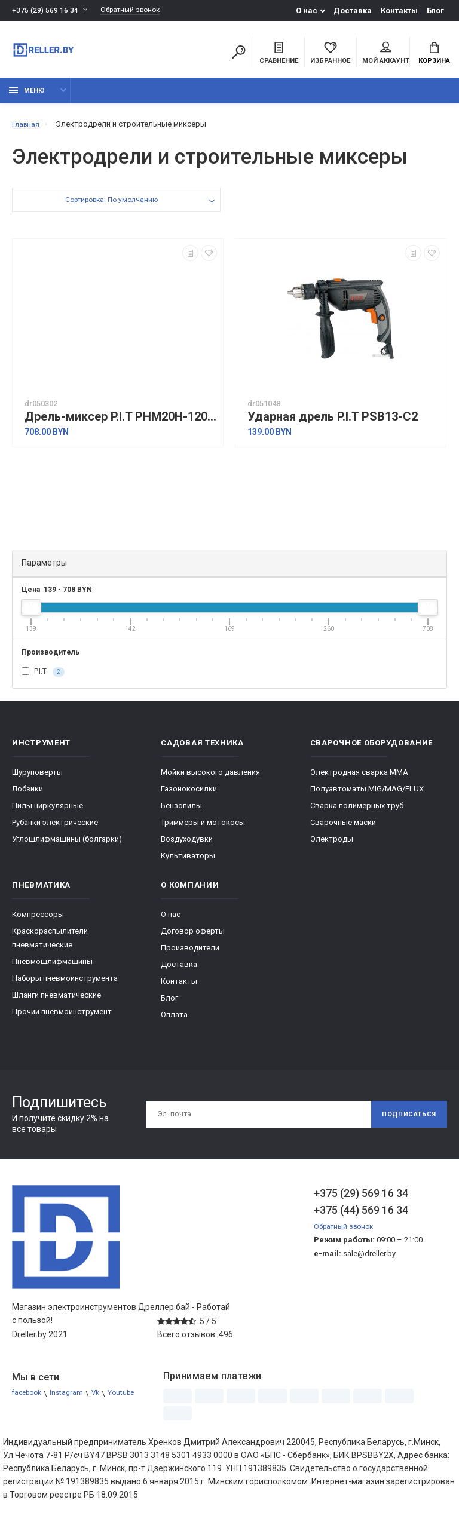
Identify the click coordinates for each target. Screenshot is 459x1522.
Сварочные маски (343, 828)
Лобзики (27, 794)
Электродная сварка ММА (359, 778)
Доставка (352, 10)
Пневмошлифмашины (52, 967)
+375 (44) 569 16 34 (361, 1216)
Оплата (174, 1020)
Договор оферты (193, 936)
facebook (29, 1399)
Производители (190, 953)
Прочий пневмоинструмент (62, 1017)
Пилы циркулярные (47, 811)
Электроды (331, 844)
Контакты (399, 10)
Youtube (26, 1413)
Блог (435, 10)
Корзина (434, 54)
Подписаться (404, 1120)
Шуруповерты (37, 778)
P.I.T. (43, 678)
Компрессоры (38, 920)
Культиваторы (188, 861)
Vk (103, 1399)
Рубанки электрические (55, 828)
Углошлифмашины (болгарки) (67, 844)
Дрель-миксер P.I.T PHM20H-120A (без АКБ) (121, 423)
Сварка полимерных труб (356, 811)
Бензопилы (181, 811)
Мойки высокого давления (210, 778)
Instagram (72, 1399)
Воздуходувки (187, 844)
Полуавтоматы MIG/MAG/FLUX (367, 794)
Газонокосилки (189, 794)
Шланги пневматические (56, 1000)
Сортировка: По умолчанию (111, 207)
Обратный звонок (136, 10)
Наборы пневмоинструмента (65, 984)
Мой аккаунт (385, 54)
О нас (306, 10)
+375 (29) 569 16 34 (45, 10)
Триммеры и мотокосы (203, 828)
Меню (27, 97)
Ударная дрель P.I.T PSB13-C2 (332, 423)
